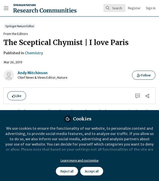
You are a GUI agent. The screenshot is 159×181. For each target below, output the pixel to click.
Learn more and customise (80, 160)
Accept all (92, 171)
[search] (114, 8)
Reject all (66, 171)
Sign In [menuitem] (150, 8)
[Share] (147, 96)
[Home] (32, 8)
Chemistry (34, 53)
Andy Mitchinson (33, 73)
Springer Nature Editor (19, 26)
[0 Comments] (137, 96)
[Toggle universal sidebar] (6, 8)
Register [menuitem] (134, 8)
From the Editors (16, 34)
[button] (143, 75)
